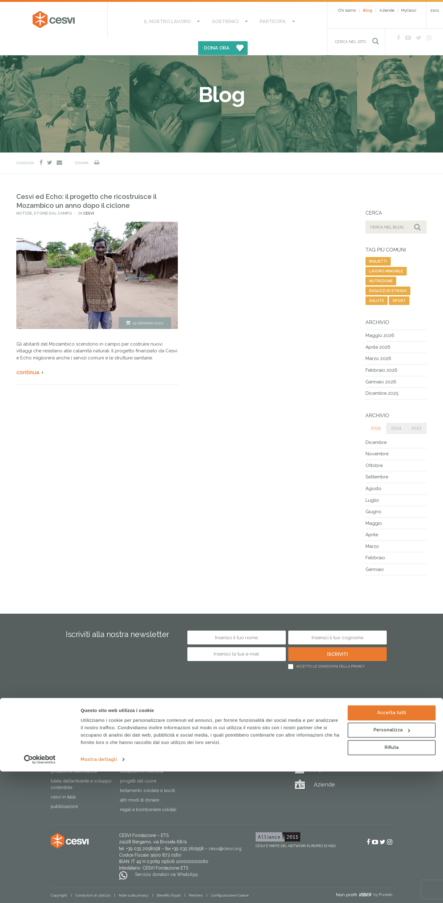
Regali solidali (332, 721)
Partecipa (232, 20)
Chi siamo (347, 10)
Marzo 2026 (378, 342)
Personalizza (391, 861)
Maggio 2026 (379, 319)
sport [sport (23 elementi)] (399, 284)
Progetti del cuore (138, 764)
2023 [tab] (416, 411)
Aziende (386, 10)
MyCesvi (408, 10)
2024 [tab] (396, 411)
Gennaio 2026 (380, 365)
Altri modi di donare (139, 783)
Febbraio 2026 (381, 353)
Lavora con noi (203, 748)
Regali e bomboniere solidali (148, 792)
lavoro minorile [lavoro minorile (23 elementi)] (386, 254)
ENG (434, 10)
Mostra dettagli (99, 891)
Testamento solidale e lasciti (147, 773)
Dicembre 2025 (381, 376)
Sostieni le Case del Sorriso (146, 729)
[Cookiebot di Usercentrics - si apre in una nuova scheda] (40, 891)
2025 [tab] (376, 411)
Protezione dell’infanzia (74, 754)
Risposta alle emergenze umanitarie (75, 732)
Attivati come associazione (215, 738)
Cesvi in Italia (63, 780)
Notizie (24, 196)
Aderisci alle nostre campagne (219, 729)
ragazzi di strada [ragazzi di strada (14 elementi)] (388, 274)
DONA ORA (282, 20)
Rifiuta (392, 879)
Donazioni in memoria (141, 754)
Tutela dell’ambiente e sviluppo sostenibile (81, 767)
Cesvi (88, 196)
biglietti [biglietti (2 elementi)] (378, 245)
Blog (367, 10)
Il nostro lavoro (148, 20)
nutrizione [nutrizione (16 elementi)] (381, 264)
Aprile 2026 (377, 330)
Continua (27, 355)
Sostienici (195, 20)
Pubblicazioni (64, 789)
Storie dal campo (53, 196)
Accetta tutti (391, 844)
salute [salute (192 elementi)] (376, 284)
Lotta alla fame (64, 745)
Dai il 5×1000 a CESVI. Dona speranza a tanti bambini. (146, 742)
